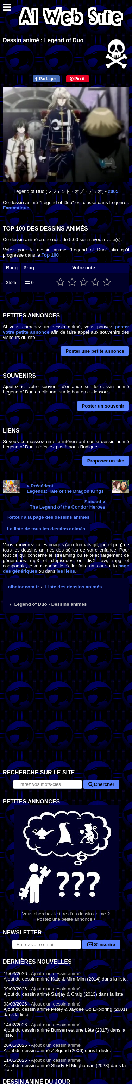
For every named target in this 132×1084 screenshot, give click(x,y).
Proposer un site (105, 461)
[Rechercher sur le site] (47, 784)
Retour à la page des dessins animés (48, 517)
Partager (45, 78)
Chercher (101, 784)
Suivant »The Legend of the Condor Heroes (67, 504)
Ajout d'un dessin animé (56, 973)
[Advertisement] (66, 696)
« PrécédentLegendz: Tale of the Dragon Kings (65, 488)
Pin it (77, 78)
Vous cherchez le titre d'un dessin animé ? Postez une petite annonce (66, 863)
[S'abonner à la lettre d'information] (46, 944)
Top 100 (50, 255)
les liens (66, 571)
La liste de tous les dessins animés (46, 528)
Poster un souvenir (103, 406)
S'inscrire (101, 944)
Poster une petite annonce (94, 351)
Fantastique (16, 207)
